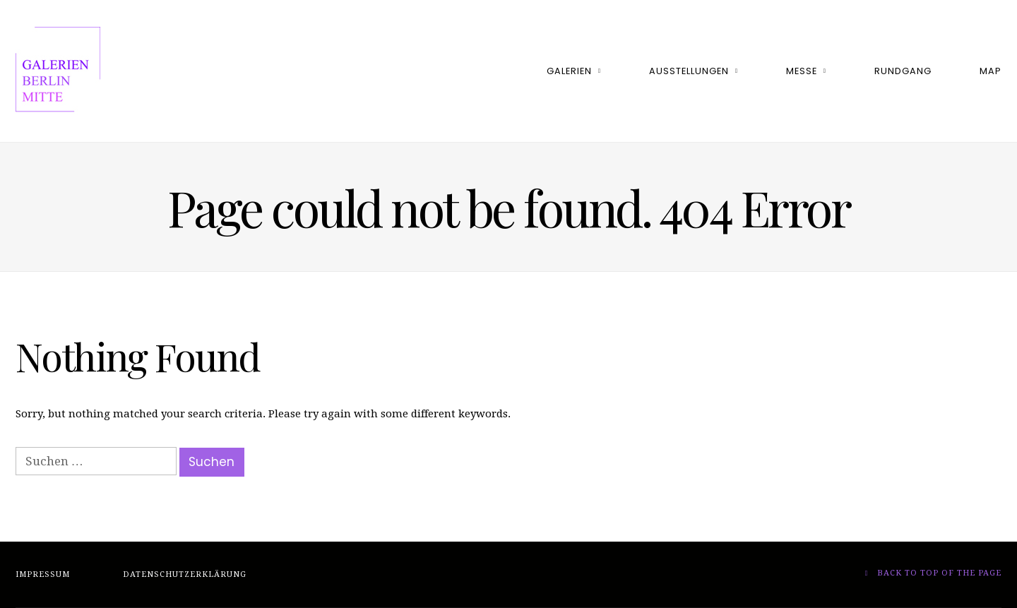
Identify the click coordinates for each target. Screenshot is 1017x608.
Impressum (43, 574)
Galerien (569, 71)
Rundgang (903, 71)
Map (990, 71)
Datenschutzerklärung (184, 574)
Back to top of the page (933, 573)
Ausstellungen (689, 71)
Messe (801, 71)
